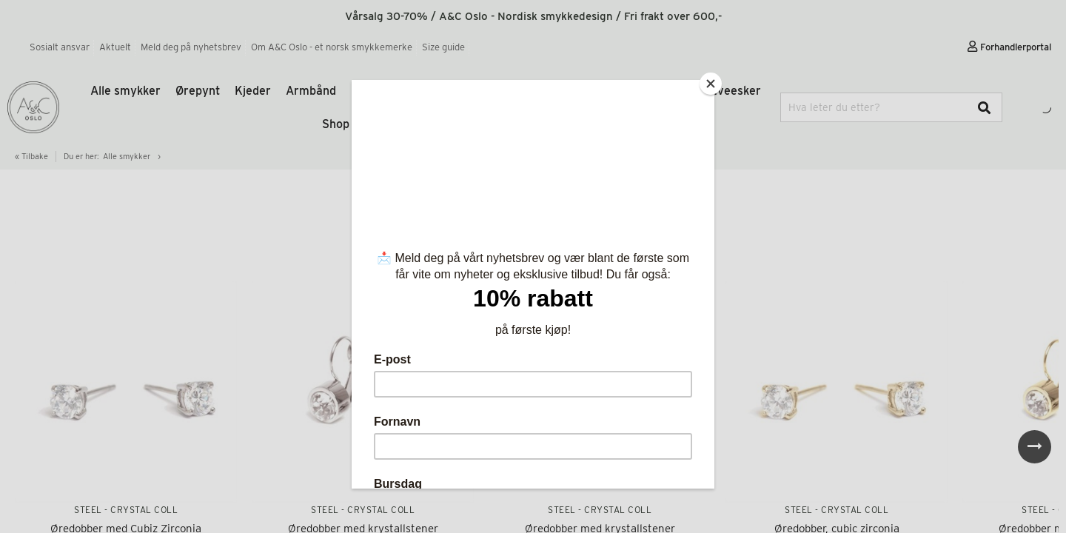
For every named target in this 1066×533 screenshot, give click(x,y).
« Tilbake (31, 156)
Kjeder (253, 91)
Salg (517, 124)
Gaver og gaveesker (706, 91)
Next (1034, 446)
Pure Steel (430, 91)
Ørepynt (197, 91)
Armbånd (311, 91)
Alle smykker (125, 91)
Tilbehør (614, 91)
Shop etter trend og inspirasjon (406, 124)
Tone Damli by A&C (525, 91)
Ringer (369, 91)
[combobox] (891, 107)
